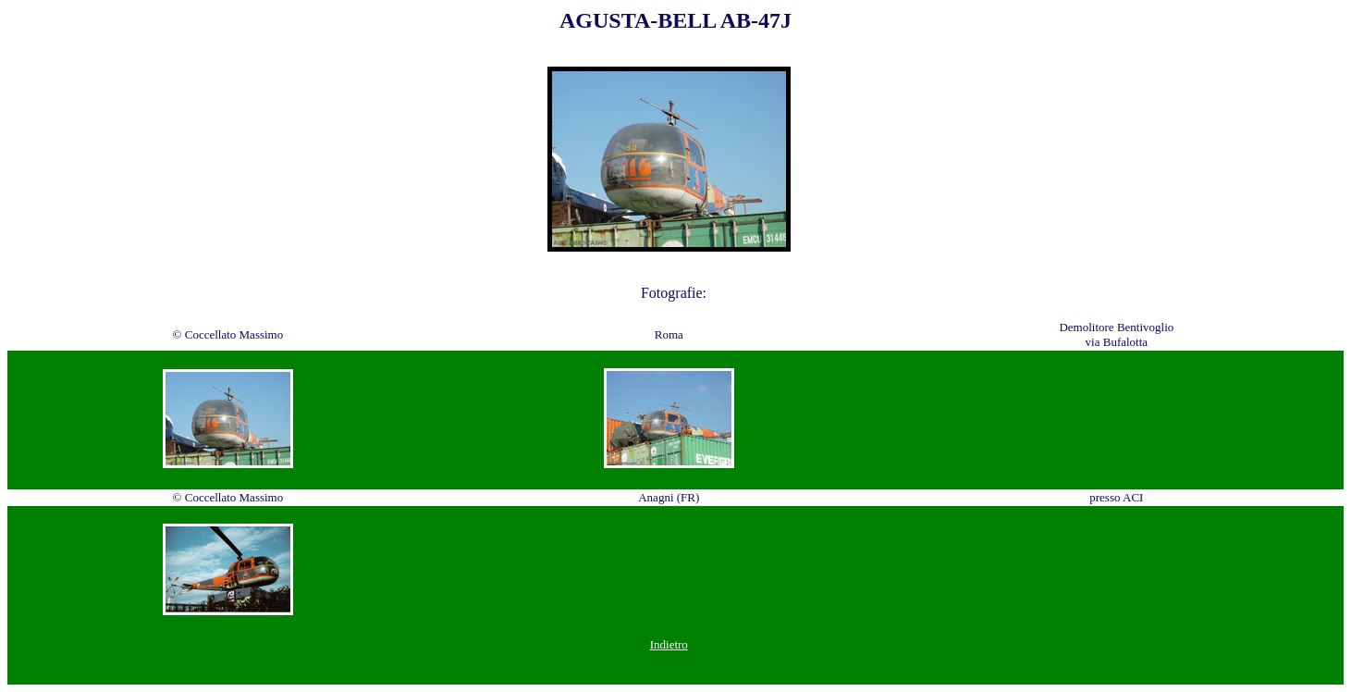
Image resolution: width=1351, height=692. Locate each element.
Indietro (669, 644)
